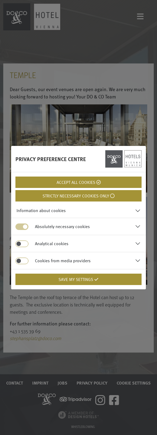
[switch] (21, 244)
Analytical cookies (51, 243)
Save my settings (78, 279)
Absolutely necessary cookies (62, 226)
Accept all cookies (79, 182)
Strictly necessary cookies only (78, 196)
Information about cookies (41, 210)
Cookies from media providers (63, 260)
